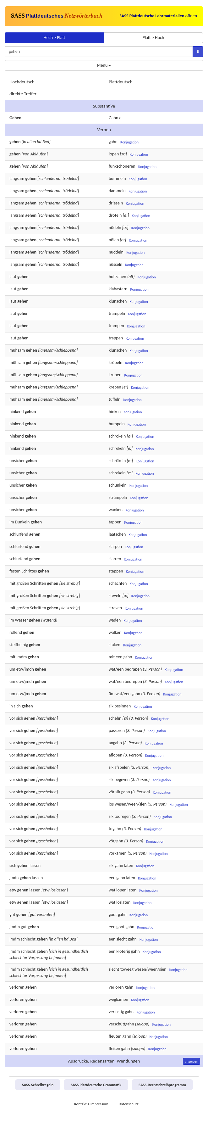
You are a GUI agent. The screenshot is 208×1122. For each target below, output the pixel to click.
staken (114, 644)
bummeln (117, 178)
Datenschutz (128, 1104)
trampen (116, 325)
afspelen (121, 767)
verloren (17, 987)
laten (128, 865)
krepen (115, 387)
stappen (116, 571)
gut (12, 914)
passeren (117, 730)
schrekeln (117, 448)
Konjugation (129, 142)
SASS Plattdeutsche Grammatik (96, 1084)
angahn (115, 742)
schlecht (28, 939)
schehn (115, 718)
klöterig (123, 951)
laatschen (117, 534)
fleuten (115, 1036)
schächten (118, 583)
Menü (104, 65)
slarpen (115, 546)
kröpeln (115, 362)
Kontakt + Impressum (91, 1104)
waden (115, 620)
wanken (116, 509)
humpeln (117, 424)
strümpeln (118, 497)
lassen (35, 865)
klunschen (118, 301)
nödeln (115, 227)
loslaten (123, 902)
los (111, 804)
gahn (113, 141)
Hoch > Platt (54, 37)
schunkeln (118, 485)
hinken (115, 411)
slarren (115, 558)
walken (115, 632)
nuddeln (116, 252)
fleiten (114, 1048)
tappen (115, 522)
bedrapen (133, 669)
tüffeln (114, 399)
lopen (114, 154)
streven (115, 608)
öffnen (158, 16)
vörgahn (116, 841)
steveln (115, 595)
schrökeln (117, 436)
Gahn (113, 117)
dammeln (117, 190)
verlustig (116, 1011)
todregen (122, 816)
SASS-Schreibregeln (37, 1084)
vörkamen (118, 853)
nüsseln (115, 264)
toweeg (127, 969)
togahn (115, 828)
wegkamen (118, 999)
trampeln (117, 313)
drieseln (116, 203)
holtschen (117, 276)
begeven (121, 779)
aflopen (115, 755)
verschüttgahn (121, 1024)
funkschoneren (122, 166)
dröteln (115, 215)
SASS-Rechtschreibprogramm (162, 1084)
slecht (121, 939)
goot (113, 914)
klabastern (118, 289)
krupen (115, 374)
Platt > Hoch (153, 37)
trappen (116, 338)
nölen (114, 240)
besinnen (122, 706)
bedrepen (133, 681)
